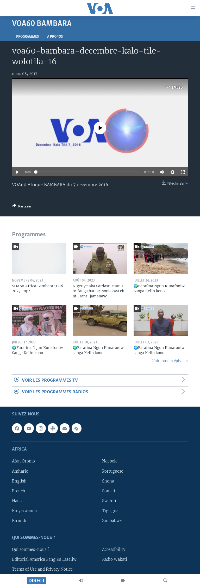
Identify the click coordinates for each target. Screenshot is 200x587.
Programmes (27, 37)
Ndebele (109, 461)
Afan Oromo (23, 461)
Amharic (20, 471)
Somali (108, 491)
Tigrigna (110, 510)
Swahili (109, 501)
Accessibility (113, 549)
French (18, 491)
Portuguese (112, 471)
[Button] (22, 207)
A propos (55, 37)
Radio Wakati (114, 559)
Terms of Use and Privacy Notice (42, 569)
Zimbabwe (112, 520)
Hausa (17, 501)
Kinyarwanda (24, 510)
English (19, 481)
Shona (108, 481)
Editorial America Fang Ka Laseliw (44, 559)
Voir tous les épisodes (170, 361)
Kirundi (19, 520)
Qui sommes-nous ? (30, 549)
